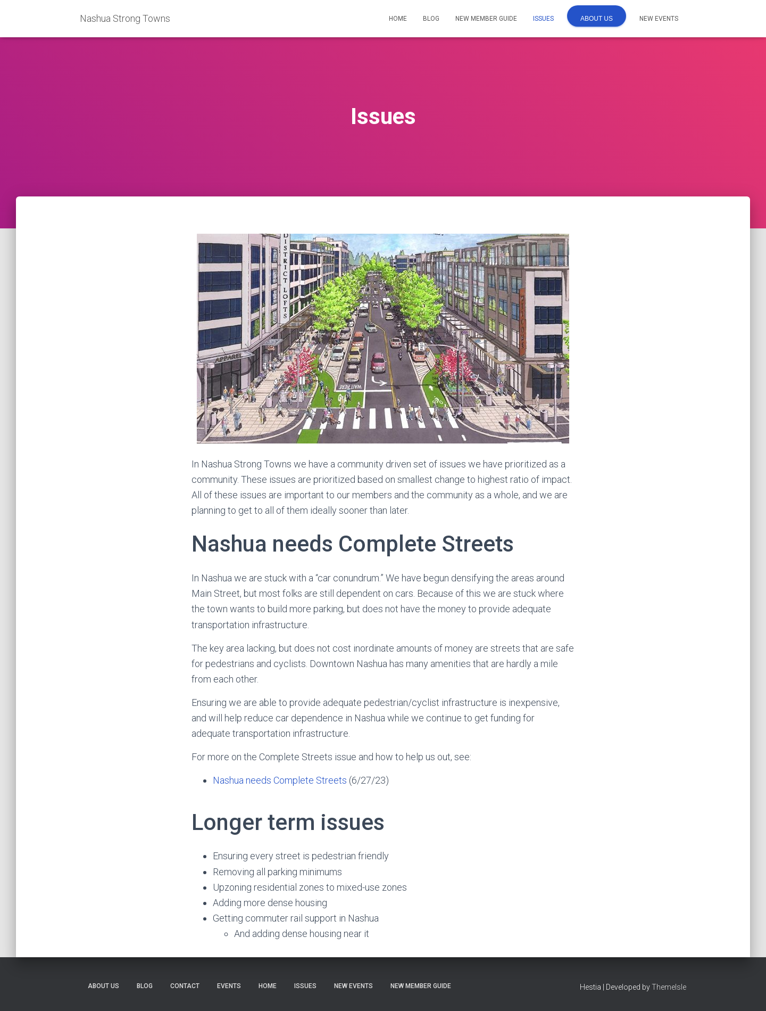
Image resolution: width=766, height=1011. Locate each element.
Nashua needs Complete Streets (280, 780)
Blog (431, 18)
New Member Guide (486, 18)
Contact (184, 986)
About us (596, 18)
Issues (543, 18)
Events (229, 986)
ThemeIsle (669, 987)
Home (398, 18)
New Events (658, 18)
